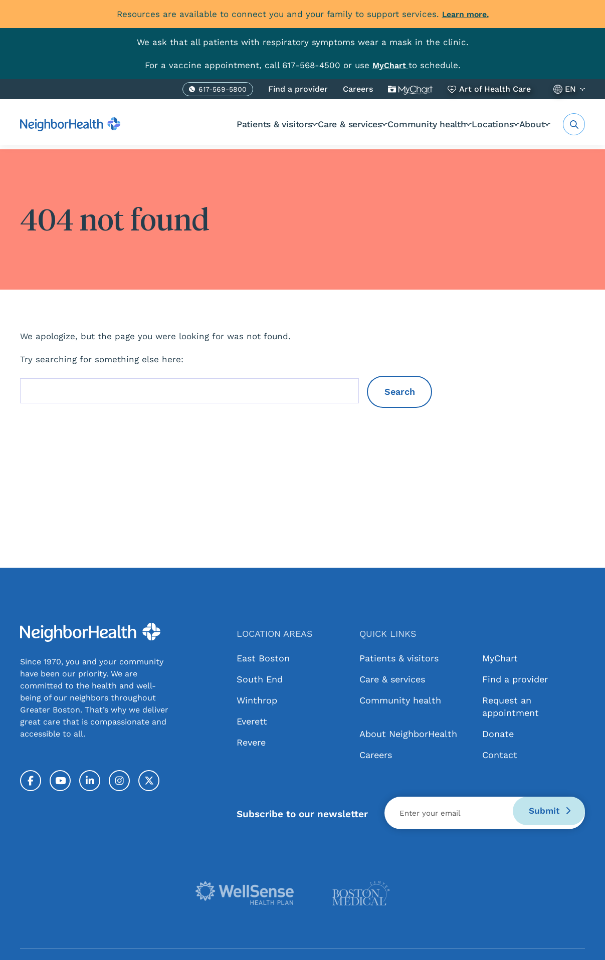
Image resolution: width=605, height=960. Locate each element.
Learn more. (465, 14)
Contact (499, 755)
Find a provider (298, 89)
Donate (498, 734)
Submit (544, 813)
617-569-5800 (222, 90)
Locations (477, 124)
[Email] (484, 813)
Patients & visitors (232, 124)
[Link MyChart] (390, 65)
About (529, 124)
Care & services (316, 124)
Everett (252, 721)
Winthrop (257, 700)
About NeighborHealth (408, 734)
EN (570, 89)
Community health (402, 124)
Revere (251, 742)
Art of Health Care (495, 89)
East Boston (263, 658)
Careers (358, 89)
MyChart (410, 89)
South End (260, 679)
